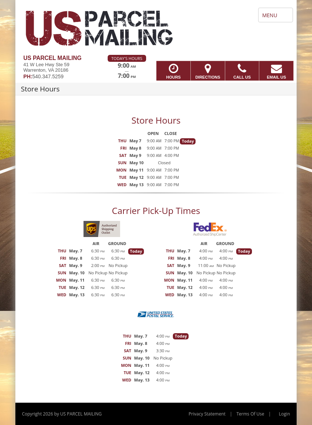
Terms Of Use (250, 414)
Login (284, 414)
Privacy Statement (207, 414)
